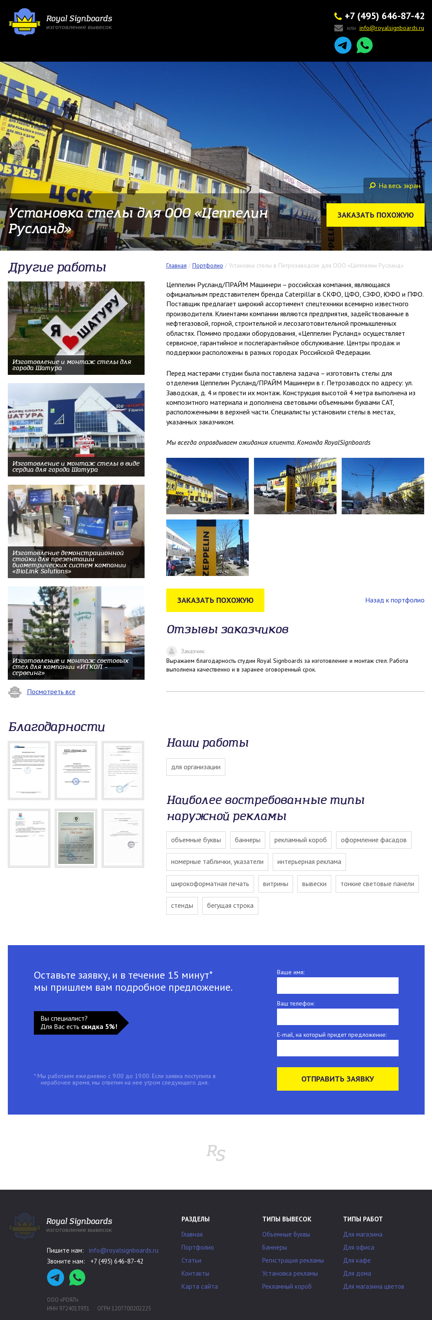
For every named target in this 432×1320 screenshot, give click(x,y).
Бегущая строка (230, 905)
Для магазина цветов (373, 1286)
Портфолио (197, 1247)
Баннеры (248, 839)
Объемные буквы (196, 839)
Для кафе (357, 1260)
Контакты (195, 1273)
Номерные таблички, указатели (217, 861)
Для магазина (363, 1234)
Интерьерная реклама (309, 861)
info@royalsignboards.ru (123, 1250)
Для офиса (358, 1247)
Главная (192, 1234)
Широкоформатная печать (210, 883)
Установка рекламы (290, 1273)
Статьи (191, 1260)
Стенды (182, 905)
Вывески (314, 883)
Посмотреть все (42, 691)
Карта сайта (199, 1286)
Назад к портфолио (395, 599)
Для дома (357, 1273)
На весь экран (394, 185)
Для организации (196, 766)
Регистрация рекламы (293, 1260)
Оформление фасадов (374, 839)
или (379, 28)
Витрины (275, 883)
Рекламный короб (300, 839)
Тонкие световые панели (377, 883)
